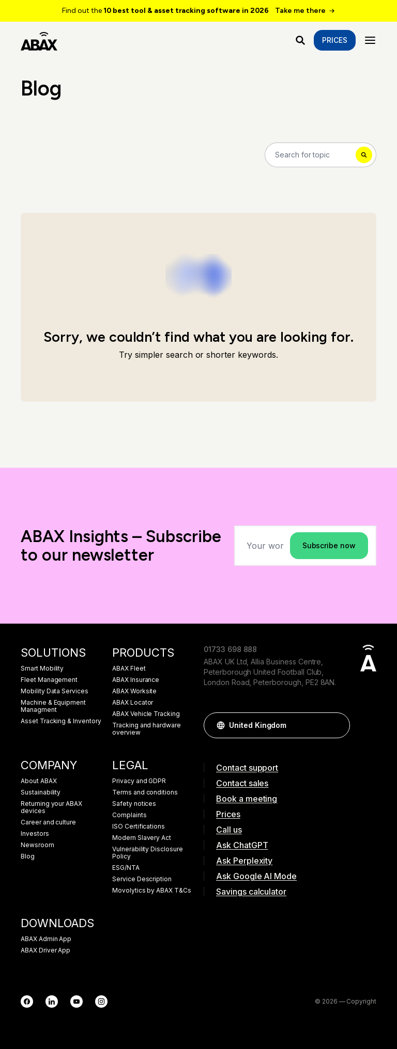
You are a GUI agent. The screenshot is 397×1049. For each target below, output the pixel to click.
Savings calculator (251, 891)
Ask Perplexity (244, 860)
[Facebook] (27, 1001)
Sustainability (40, 792)
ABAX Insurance (135, 680)
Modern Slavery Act (141, 837)
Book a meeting (246, 798)
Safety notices (134, 803)
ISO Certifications (138, 826)
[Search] (320, 154)
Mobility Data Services (54, 691)
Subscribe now (329, 545)
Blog (28, 856)
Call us (229, 829)
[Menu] (370, 40)
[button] (337, 725)
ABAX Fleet (129, 668)
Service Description (142, 879)
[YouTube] (76, 1001)
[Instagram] (101, 1001)
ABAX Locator (132, 702)
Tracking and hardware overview (146, 729)
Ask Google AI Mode (256, 876)
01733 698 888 (230, 649)
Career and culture (48, 822)
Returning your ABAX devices (51, 807)
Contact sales (242, 783)
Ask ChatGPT (242, 845)
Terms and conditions (145, 792)
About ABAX (39, 781)
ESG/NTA (126, 867)
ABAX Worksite (134, 691)
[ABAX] (39, 40)
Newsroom (37, 845)
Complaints (129, 815)
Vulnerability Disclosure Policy (147, 853)
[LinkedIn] (51, 1001)
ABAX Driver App (45, 950)
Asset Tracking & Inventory (61, 721)
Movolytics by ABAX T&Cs (151, 890)
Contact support (247, 767)
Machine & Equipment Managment (53, 706)
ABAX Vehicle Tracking (146, 714)
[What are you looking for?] (300, 40)
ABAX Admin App (46, 939)
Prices (334, 40)
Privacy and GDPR (139, 781)
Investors (35, 833)
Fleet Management (49, 680)
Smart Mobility (42, 668)
